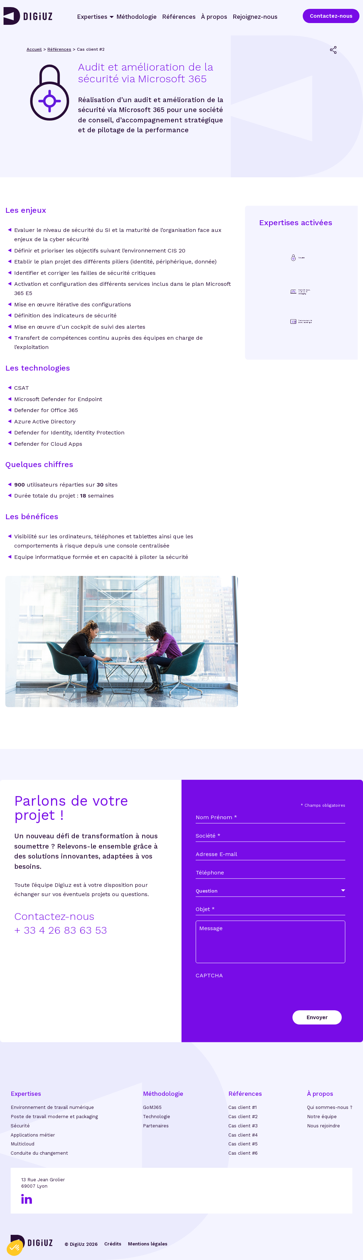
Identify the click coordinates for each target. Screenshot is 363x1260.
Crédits (112, 1244)
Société (208, 856)
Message (211, 948)
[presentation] (249, 1002)
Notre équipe (322, 1116)
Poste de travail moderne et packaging (54, 1116)
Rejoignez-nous (255, 16)
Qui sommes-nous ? (329, 1107)
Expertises (92, 16)
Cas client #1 (242, 1107)
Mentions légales (147, 1244)
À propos (214, 16)
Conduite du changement (39, 1153)
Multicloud (22, 1144)
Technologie (156, 1116)
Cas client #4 (243, 1135)
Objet (205, 929)
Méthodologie (136, 16)
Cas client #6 (243, 1153)
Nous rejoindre (323, 1125)
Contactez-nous (331, 16)
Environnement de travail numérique (52, 1107)
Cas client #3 (243, 1125)
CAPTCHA (209, 995)
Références (179, 16)
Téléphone (210, 892)
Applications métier (33, 1135)
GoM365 (152, 1107)
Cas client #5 (243, 1144)
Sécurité (20, 1125)
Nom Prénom (216, 837)
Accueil (34, 49)
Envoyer (317, 1037)
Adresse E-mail (216, 874)
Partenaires (156, 1125)
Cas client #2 (243, 1116)
